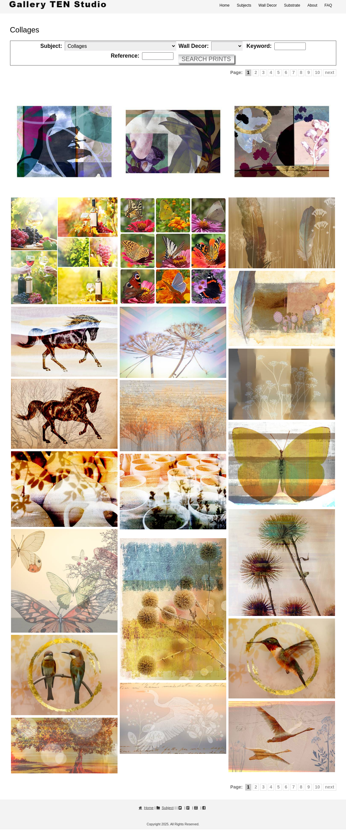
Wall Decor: (193, 46)
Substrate (292, 5)
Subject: (51, 46)
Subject (168, 808)
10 (317, 72)
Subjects (244, 5)
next (329, 72)
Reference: (125, 56)
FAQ (328, 5)
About (312, 5)
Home (224, 5)
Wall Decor (268, 5)
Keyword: (259, 46)
